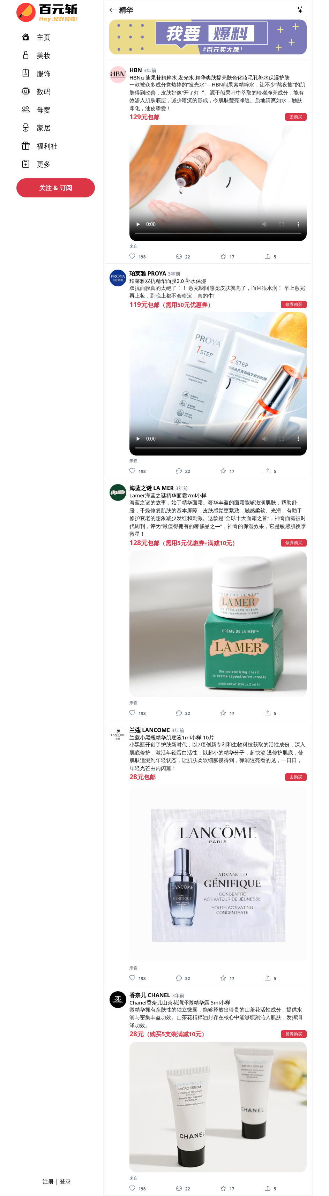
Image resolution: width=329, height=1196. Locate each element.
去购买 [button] (296, 117)
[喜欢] (132, 256)
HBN (135, 70)
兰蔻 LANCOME (149, 730)
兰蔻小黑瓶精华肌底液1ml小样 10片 (171, 737)
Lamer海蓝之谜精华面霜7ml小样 (168, 495)
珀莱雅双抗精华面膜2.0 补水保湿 (167, 280)
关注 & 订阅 (55, 187)
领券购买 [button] (293, 304)
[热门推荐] (300, 10)
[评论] (179, 256)
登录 (65, 1181)
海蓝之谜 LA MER (151, 488)
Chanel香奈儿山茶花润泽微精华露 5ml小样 (179, 1002)
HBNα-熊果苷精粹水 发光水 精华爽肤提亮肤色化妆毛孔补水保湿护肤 (209, 77)
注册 (48, 1181)
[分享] (267, 256)
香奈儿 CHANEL (149, 995)
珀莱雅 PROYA (147, 273)
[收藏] (223, 256)
